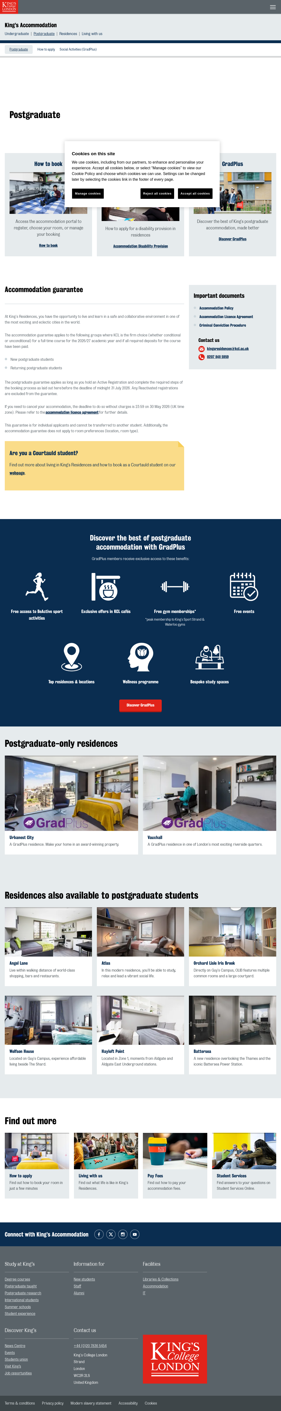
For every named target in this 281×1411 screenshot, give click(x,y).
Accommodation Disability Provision (140, 246)
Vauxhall (155, 837)
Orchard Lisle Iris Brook (214, 963)
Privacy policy (52, 1403)
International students (22, 1300)
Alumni (79, 1293)
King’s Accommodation (31, 25)
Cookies (151, 1403)
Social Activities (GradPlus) (78, 49)
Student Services (231, 1176)
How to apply (46, 49)
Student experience (20, 1314)
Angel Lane (19, 963)
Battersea (202, 1051)
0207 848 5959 (218, 357)
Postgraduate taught (21, 1286)
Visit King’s (13, 1366)
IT (144, 1293)
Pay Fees (155, 1176)
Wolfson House (22, 1051)
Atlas (106, 963)
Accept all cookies (195, 193)
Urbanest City (22, 837)
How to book (48, 164)
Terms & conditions (20, 1403)
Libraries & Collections (160, 1279)
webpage (17, 473)
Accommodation (155, 1286)
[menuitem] (19, 34)
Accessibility (128, 1403)
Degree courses (17, 1279)
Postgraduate (44, 34)
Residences (68, 34)
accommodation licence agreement (72, 412)
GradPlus (232, 164)
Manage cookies (88, 193)
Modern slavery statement (91, 1403)
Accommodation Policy (216, 308)
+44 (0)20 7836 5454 (90, 1346)
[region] (142, 174)
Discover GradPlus (232, 239)
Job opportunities (18, 1373)
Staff (77, 1286)
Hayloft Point (113, 1051)
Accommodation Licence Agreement (226, 316)
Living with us (92, 34)
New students (84, 1279)
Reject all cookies (157, 193)
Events (10, 1353)
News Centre (15, 1346)
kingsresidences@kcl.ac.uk (228, 348)
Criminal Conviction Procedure (222, 325)
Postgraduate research (23, 1293)
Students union (16, 1359)
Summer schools (18, 1307)
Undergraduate (17, 34)
